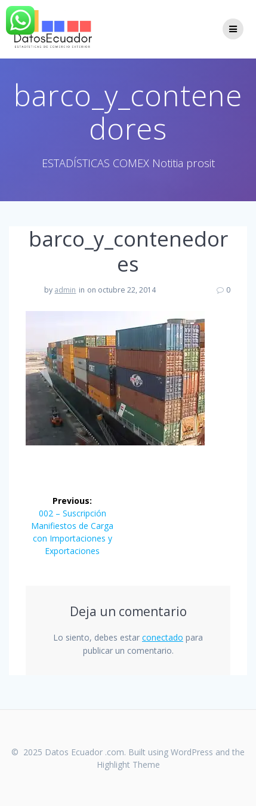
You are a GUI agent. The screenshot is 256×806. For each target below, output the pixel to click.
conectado (162, 637)
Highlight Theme (128, 764)
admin (65, 290)
